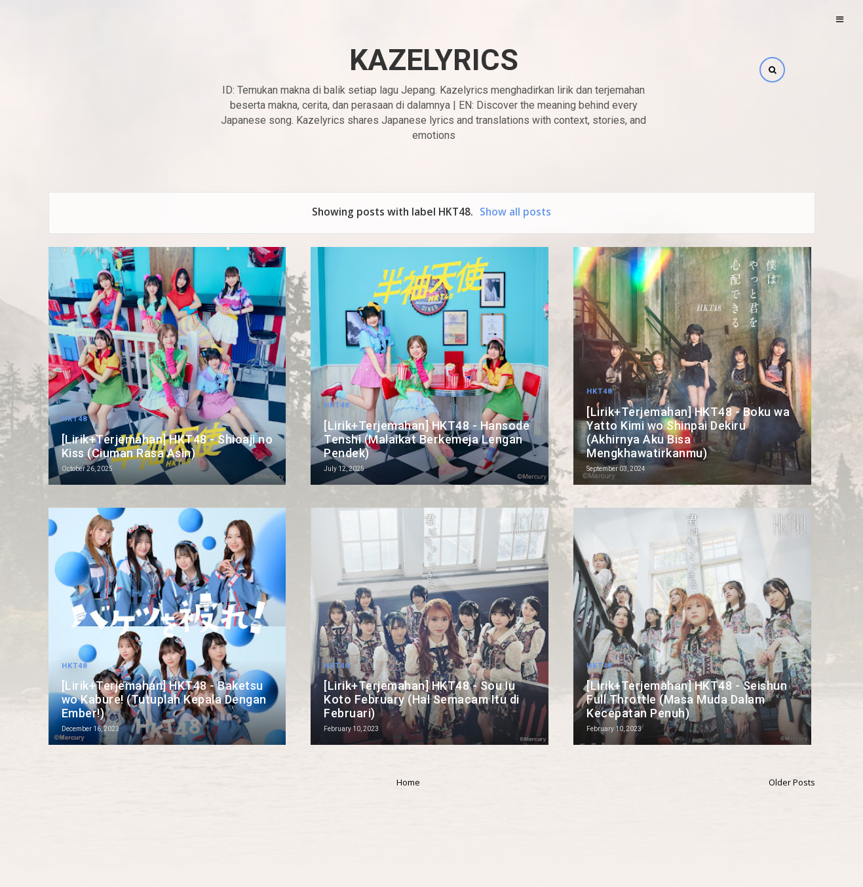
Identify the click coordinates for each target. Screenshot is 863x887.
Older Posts (792, 782)
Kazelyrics (433, 60)
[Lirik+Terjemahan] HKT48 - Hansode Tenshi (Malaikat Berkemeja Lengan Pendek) (426, 439)
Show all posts (515, 211)
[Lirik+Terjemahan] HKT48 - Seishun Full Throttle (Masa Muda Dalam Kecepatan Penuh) (686, 699)
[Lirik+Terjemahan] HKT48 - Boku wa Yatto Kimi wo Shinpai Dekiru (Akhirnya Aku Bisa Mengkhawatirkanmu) (688, 432)
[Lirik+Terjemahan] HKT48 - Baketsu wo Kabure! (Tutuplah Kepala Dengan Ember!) (164, 699)
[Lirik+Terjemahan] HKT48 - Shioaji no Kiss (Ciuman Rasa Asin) (167, 446)
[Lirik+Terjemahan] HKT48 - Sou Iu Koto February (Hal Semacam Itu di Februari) (422, 699)
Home (408, 782)
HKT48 (74, 419)
